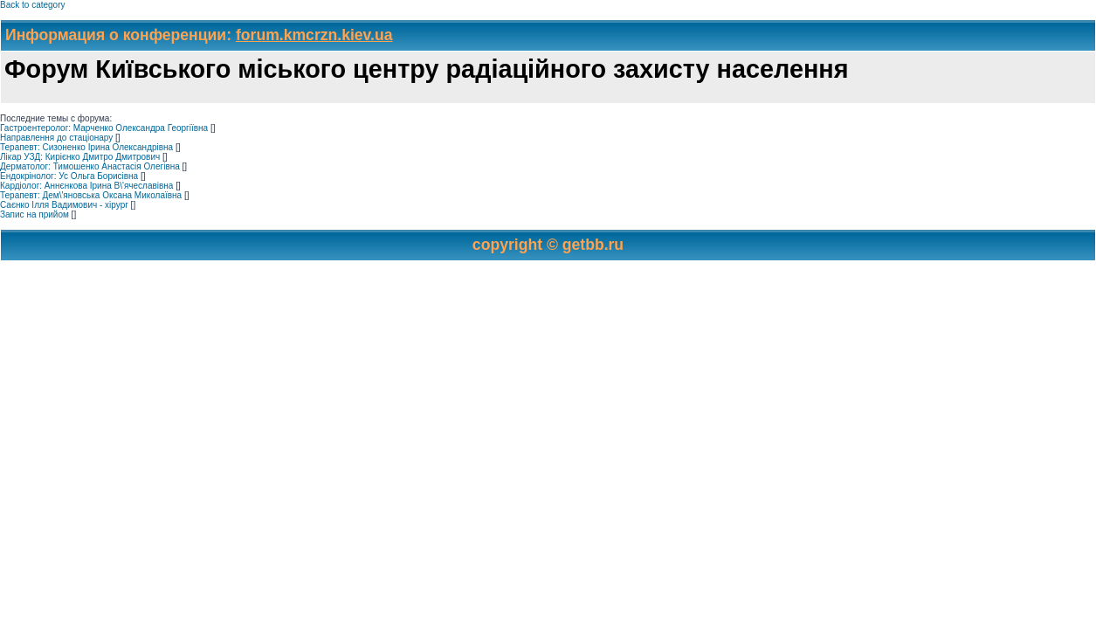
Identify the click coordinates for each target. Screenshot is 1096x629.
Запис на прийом (34, 214)
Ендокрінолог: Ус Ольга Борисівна (69, 176)
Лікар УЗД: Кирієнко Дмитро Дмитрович (80, 157)
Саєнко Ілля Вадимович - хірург (64, 205)
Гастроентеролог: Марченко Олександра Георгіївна (104, 128)
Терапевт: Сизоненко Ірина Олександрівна (86, 147)
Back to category (32, 5)
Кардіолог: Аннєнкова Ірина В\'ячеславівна (86, 185)
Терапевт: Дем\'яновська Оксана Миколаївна (91, 195)
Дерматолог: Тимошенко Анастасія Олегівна (90, 166)
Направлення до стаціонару (56, 137)
